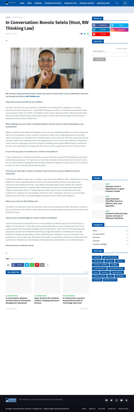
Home (8, 17)
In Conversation (17, 17)
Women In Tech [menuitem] (70, 3)
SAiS (110, 276)
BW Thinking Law (32, 96)
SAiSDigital (120, 276)
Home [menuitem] (22, 3)
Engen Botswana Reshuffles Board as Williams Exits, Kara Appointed (114, 202)
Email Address (99, 51)
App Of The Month (110, 257)
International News (116, 269)
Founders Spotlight (110, 244)
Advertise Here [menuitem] (103, 3)
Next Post (83, 309)
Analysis (97, 257)
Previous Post (12, 309)
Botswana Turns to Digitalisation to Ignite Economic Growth (115, 188)
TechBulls (97, 280)
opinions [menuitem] (38, 3)
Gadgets (114, 265)
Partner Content (99, 276)
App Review (98, 261)
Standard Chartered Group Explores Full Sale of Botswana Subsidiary (117, 215)
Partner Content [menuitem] (87, 3)
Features (120, 261)
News (110, 231)
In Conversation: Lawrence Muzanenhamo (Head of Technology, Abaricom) (74, 300)
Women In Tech (27, 259)
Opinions (110, 241)
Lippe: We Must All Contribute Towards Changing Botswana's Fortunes (47, 300)
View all (86, 272)
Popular (97, 178)
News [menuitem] (29, 3)
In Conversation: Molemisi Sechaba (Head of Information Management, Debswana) (18, 300)
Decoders (110, 237)
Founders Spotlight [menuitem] (53, 3)
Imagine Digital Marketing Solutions (56, 409)
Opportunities (117, 272)
